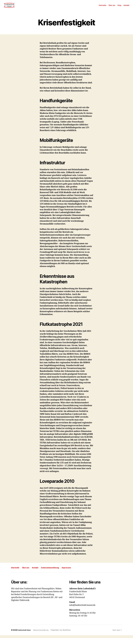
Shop (119, 7)
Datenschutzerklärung (59, 570)
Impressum (79, 570)
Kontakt (126, 7)
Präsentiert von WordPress (63, 633)
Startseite (102, 7)
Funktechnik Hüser (24, 633)
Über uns (112, 7)
